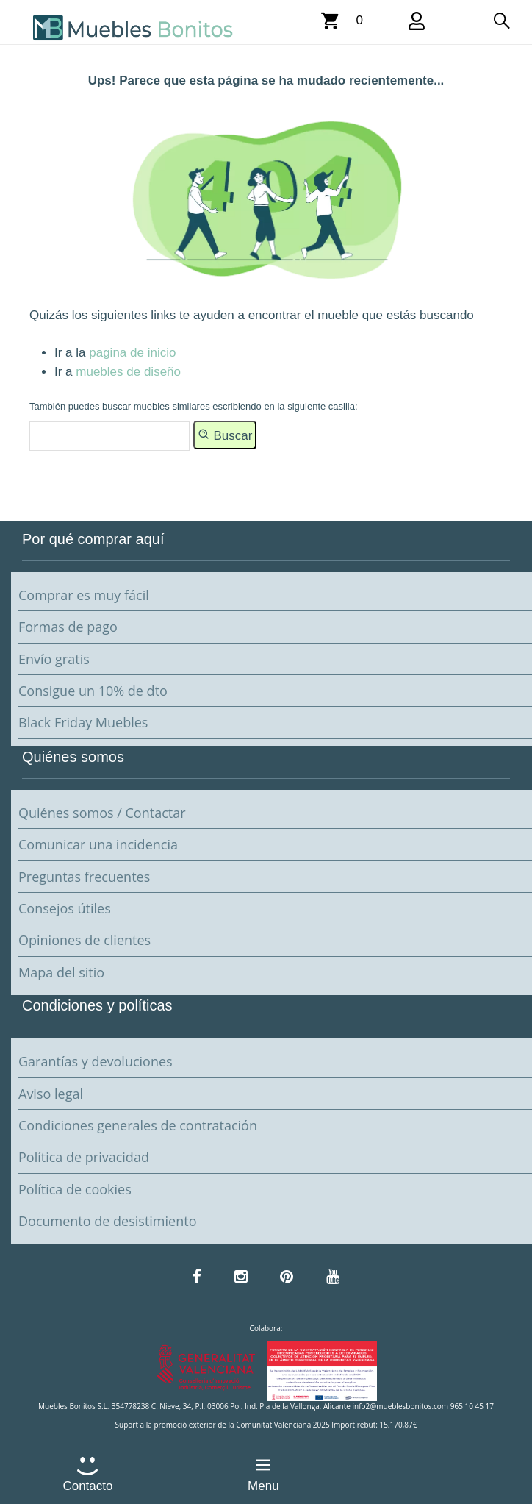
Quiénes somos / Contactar (102, 813)
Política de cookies (75, 1189)
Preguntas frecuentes (84, 876)
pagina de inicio (132, 353)
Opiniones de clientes (84, 940)
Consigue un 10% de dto (93, 690)
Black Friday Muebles (83, 722)
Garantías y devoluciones (95, 1061)
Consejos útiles (64, 908)
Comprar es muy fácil (83, 595)
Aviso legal (50, 1093)
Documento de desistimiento (107, 1221)
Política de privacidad (83, 1157)
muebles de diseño (128, 372)
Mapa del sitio (61, 972)
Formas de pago (68, 626)
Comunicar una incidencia (98, 844)
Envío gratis (54, 659)
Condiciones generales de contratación (137, 1125)
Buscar (225, 434)
